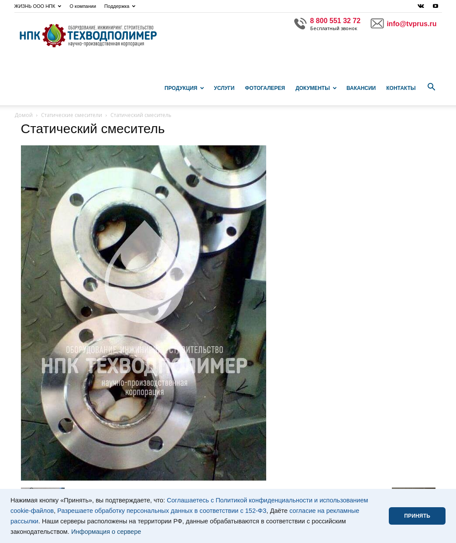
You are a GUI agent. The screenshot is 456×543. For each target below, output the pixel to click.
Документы (316, 88)
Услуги (224, 88)
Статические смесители (71, 115)
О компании (82, 6)
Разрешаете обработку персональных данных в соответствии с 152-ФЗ (161, 510)
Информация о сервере (106, 531)
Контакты (400, 88)
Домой (23, 115)
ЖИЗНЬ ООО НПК (38, 6)
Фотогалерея (265, 88)
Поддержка (119, 6)
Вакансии (361, 88)
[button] (431, 87)
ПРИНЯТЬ (417, 516)
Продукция (184, 88)
